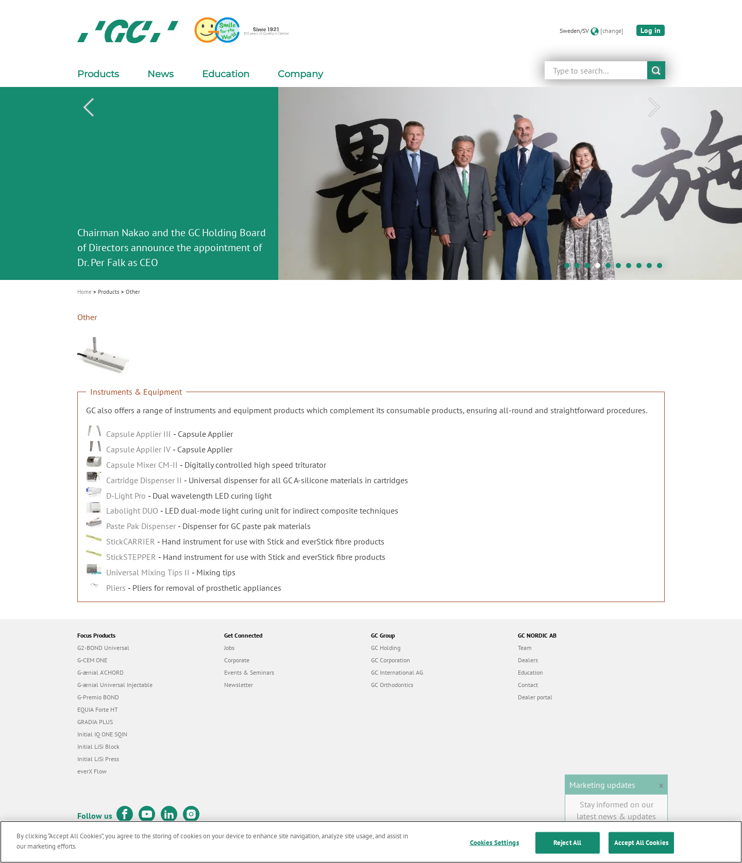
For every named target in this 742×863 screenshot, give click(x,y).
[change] (611, 30)
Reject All (567, 847)
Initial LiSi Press (98, 759)
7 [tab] (631, 268)
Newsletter (238, 685)
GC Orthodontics (392, 685)
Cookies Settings (494, 847)
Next (654, 107)
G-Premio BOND (98, 697)
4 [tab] (600, 268)
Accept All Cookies (641, 847)
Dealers (528, 660)
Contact (528, 685)
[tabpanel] (371, 183)
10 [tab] (662, 268)
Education (530, 672)
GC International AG (397, 672)
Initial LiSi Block (98, 746)
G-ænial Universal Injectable (115, 685)
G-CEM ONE (92, 660)
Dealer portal (535, 697)
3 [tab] (590, 268)
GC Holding (385, 647)
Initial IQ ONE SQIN (102, 734)
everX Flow (92, 771)
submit (656, 70)
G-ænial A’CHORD (100, 672)
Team (525, 647)
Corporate (236, 660)
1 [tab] (569, 268)
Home (84, 291)
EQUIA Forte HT (97, 709)
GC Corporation (390, 660)
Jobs (229, 647)
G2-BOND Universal (103, 647)
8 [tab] (641, 268)
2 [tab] (580, 268)
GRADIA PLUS (95, 722)
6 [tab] (621, 268)
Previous (88, 107)
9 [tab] (652, 268)
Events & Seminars (249, 672)
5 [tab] (610, 268)
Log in (650, 30)
